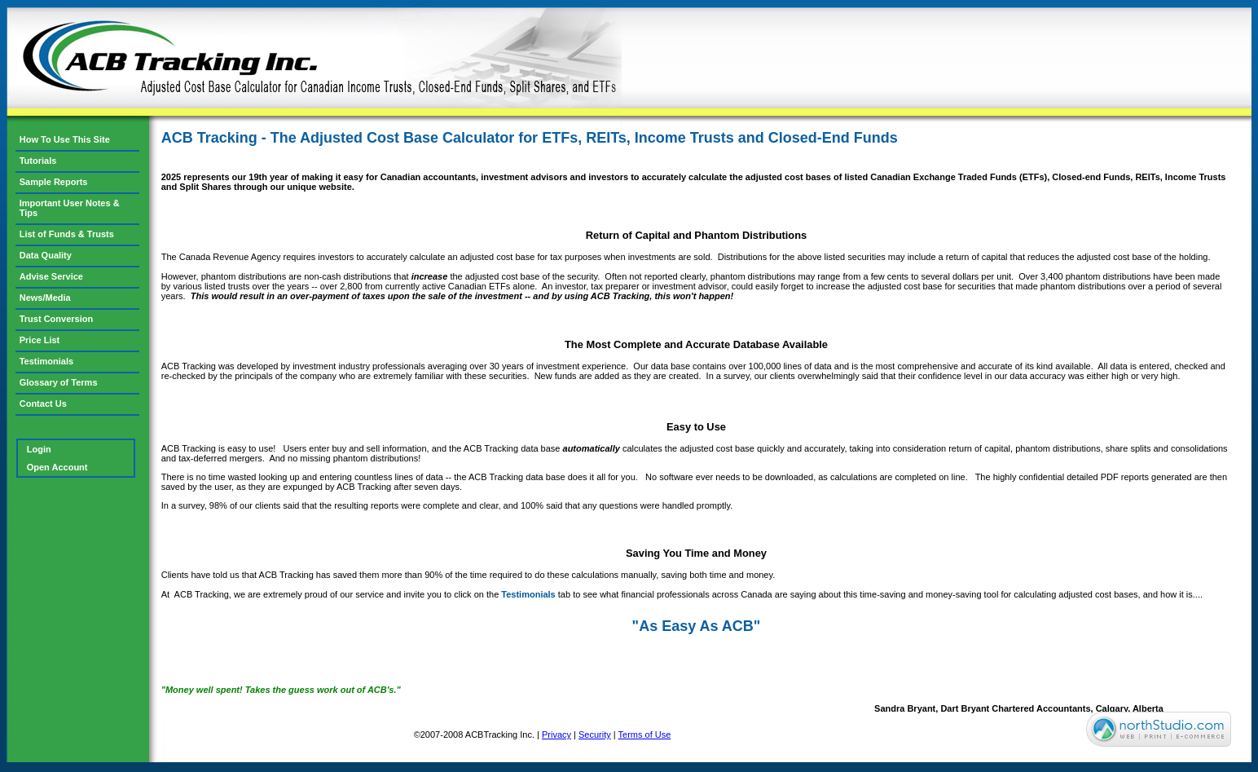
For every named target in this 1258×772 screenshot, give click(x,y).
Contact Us (43, 403)
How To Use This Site (65, 139)
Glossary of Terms (59, 382)
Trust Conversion (56, 319)
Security (594, 734)
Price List (40, 340)
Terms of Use (644, 734)
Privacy (556, 734)
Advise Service (51, 276)
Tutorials (38, 160)
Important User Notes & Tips (70, 208)
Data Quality (46, 255)
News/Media (45, 297)
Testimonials (528, 594)
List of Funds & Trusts (67, 234)
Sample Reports (54, 182)
